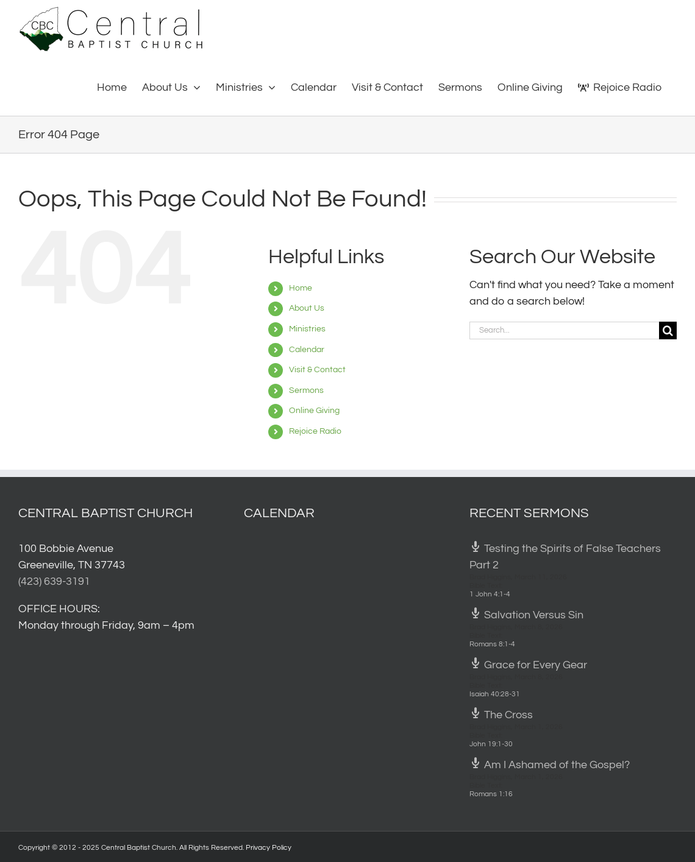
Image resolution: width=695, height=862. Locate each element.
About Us (306, 308)
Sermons (306, 390)
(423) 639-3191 (54, 581)
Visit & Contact (317, 370)
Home (300, 288)
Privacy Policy (268, 848)
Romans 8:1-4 (492, 644)
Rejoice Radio (315, 431)
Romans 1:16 (491, 794)
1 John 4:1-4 (489, 594)
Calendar (306, 349)
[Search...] (564, 330)
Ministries (307, 329)
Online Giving (314, 410)
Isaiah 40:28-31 (494, 694)
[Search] (668, 330)
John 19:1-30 (491, 744)
